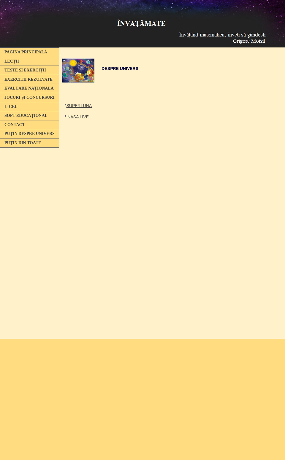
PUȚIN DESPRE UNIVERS (29, 133)
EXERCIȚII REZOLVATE (28, 79)
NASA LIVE (78, 116)
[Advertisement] (28, 241)
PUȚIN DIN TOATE (22, 143)
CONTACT (14, 124)
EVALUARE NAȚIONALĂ (29, 88)
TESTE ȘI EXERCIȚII (25, 70)
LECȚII (11, 61)
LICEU (11, 106)
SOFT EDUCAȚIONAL (26, 115)
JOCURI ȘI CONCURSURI (29, 97)
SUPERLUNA (79, 105)
